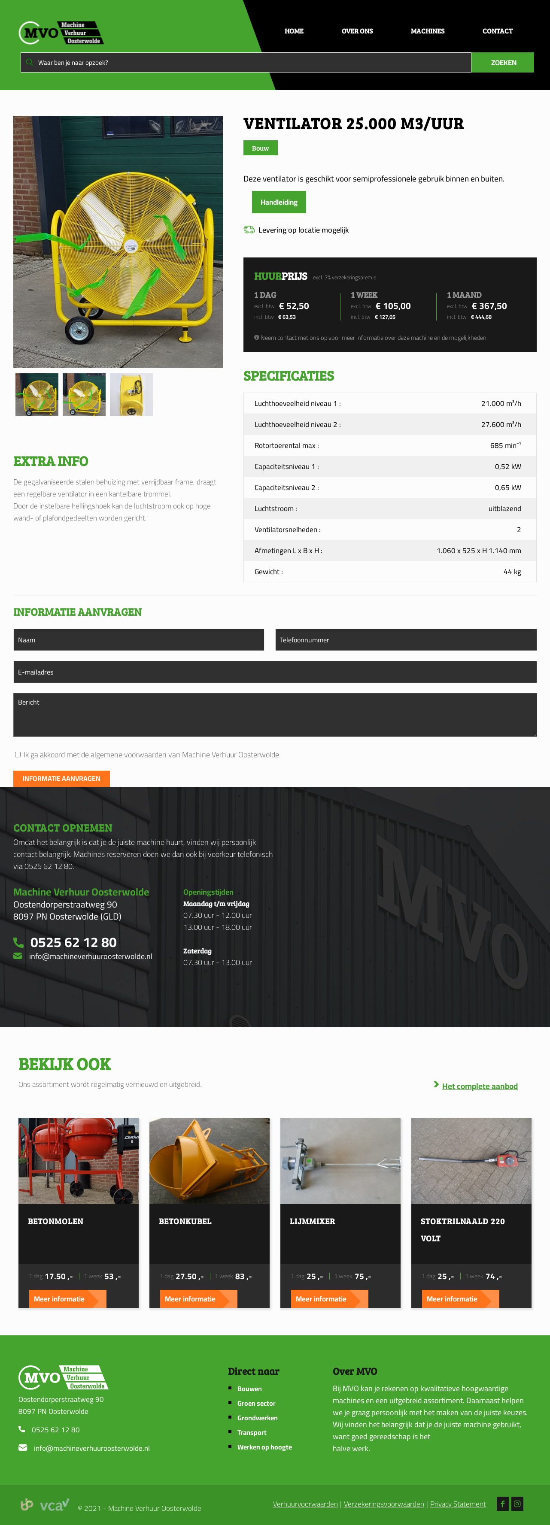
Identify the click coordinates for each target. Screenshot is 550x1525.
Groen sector (256, 1403)
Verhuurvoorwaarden (305, 1504)
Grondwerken (257, 1418)
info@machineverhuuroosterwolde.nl (92, 1448)
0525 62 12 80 (56, 1430)
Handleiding (279, 202)
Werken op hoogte (264, 1447)
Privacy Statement (458, 1504)
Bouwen (249, 1389)
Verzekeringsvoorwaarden (384, 1504)
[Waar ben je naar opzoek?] (246, 62)
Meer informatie (59, 1299)
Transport (252, 1432)
